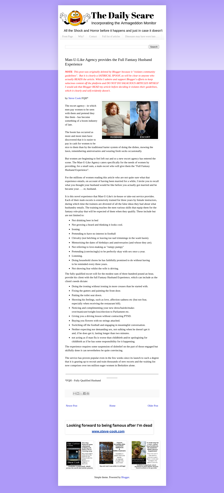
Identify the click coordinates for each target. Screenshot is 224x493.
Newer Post (71, 405)
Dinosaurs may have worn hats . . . (142, 36)
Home (112, 405)
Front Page (67, 36)
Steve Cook (75, 98)
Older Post (153, 405)
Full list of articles (111, 36)
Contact (93, 36)
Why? (81, 36)
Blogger (125, 477)
